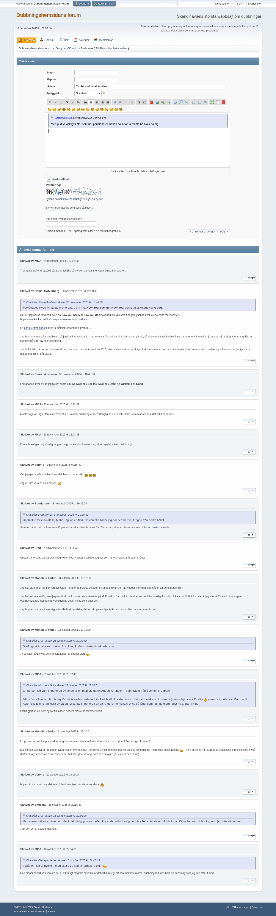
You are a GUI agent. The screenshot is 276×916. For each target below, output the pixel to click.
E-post (51, 79)
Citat (249, 278)
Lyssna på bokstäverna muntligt (64, 199)
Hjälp (227, 907)
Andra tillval (60, 179)
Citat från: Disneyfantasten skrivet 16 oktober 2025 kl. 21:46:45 (63, 860)
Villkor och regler (240, 907)
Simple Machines (43, 907)
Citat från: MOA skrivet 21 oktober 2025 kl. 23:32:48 (56, 641)
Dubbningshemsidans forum (48, 15)
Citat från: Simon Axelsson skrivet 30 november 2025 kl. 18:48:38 (64, 302)
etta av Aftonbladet (34, 327)
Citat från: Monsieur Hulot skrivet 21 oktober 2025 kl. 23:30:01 (62, 685)
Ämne (51, 86)
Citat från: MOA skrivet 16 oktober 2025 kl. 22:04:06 (56, 816)
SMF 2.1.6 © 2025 (23, 907)
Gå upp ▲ (257, 907)
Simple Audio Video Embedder (29, 911)
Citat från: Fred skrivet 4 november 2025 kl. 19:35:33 (57, 514)
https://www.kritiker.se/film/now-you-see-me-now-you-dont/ (53, 319)
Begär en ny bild (93, 199)
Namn (51, 72)
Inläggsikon (55, 93)
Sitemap (51, 911)
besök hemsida (160, 527)
